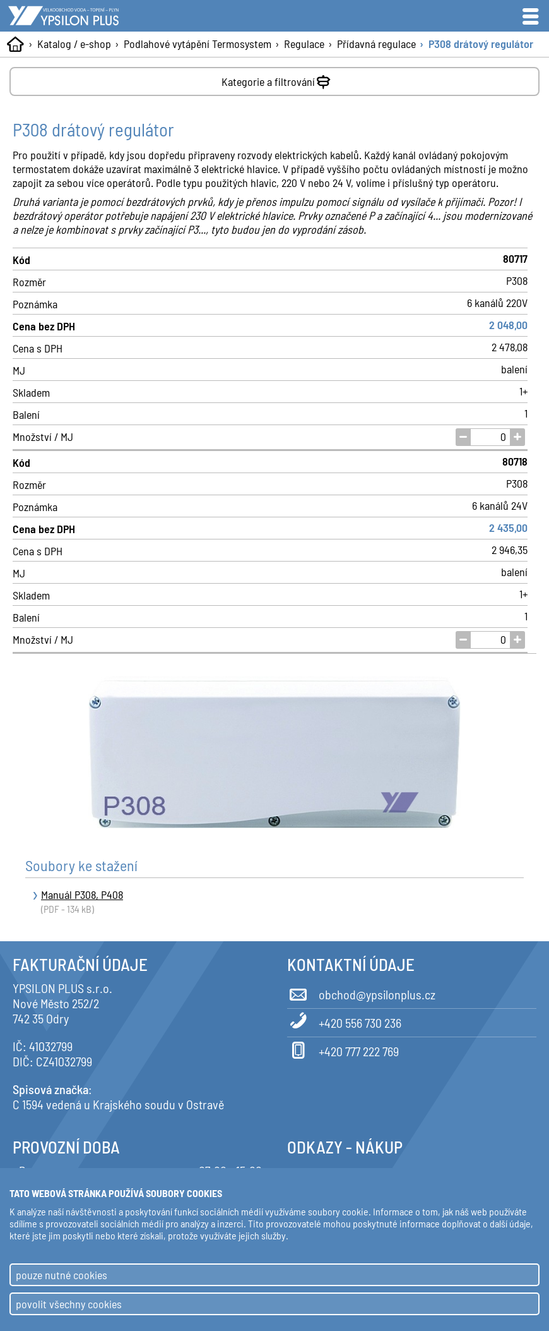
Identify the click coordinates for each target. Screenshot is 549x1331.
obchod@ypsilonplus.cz (361, 992)
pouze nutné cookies (61, 1275)
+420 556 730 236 (344, 1021)
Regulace (304, 44)
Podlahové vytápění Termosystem (197, 44)
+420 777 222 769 (343, 1049)
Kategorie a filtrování (277, 79)
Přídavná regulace (376, 44)
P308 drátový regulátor (480, 44)
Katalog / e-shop (74, 44)
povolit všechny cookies (69, 1304)
